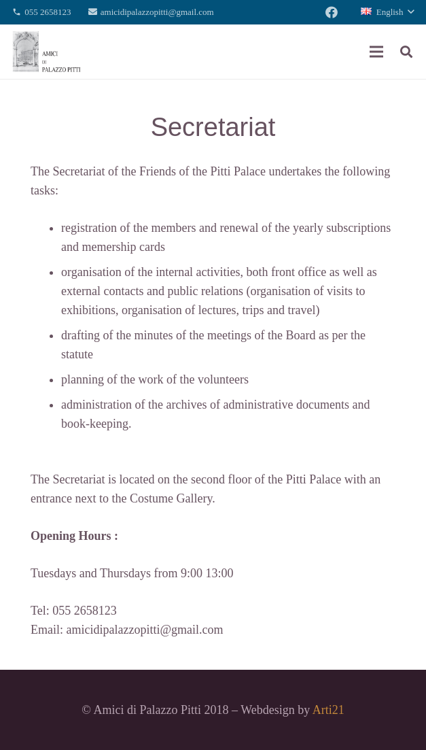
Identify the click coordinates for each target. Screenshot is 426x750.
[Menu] (376, 52)
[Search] (406, 52)
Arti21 (328, 710)
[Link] (46, 51)
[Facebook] (331, 12)
